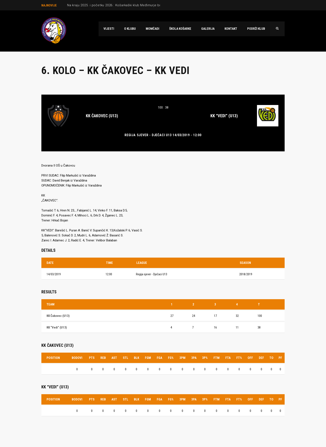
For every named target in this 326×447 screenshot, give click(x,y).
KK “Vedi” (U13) (224, 115)
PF (280, 358)
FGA (159, 358)
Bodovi (77, 358)
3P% (205, 358)
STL (125, 358)
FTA (228, 358)
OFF (250, 358)
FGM (148, 358)
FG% (171, 358)
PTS (92, 358)
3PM (182, 358)
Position (53, 358)
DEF (261, 358)
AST (114, 358)
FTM (217, 358)
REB (103, 358)
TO (271, 358)
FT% (239, 358)
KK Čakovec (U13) (102, 115)
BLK (136, 358)
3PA (193, 358)
